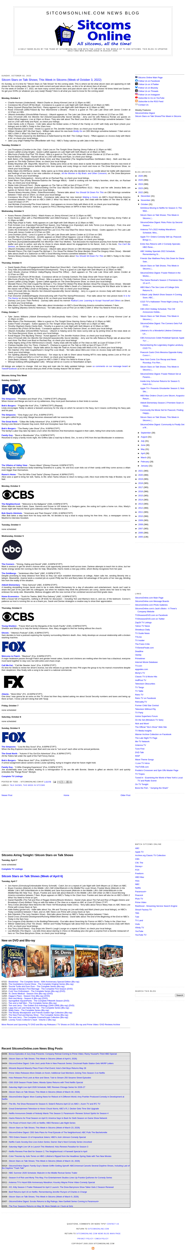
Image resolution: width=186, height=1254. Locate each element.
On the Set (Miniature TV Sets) (149, 720)
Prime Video (140, 902)
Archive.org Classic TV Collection (150, 855)
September (146, 433)
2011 (141, 512)
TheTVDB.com (142, 767)
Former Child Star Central (147, 705)
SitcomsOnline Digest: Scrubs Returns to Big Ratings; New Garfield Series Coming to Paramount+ (54, 1201)
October (145, 204)
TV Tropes (140, 774)
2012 (141, 508)
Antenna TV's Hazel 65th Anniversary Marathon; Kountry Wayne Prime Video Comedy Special (52, 1182)
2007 (141, 528)
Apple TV (139, 852)
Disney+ (139, 866)
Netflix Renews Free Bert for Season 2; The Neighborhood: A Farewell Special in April (48, 1151)
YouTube (139, 931)
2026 (141, 176)
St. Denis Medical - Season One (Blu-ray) (27, 993)
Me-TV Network (142, 741)
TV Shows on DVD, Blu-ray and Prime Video (77, 1024)
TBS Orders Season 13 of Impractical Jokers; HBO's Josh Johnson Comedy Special (47, 1137)
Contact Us (141, 105)
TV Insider (140, 640)
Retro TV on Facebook (145, 698)
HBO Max (139, 877)
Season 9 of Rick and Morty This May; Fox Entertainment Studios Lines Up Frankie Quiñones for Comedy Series (60, 1177)
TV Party (139, 712)
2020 (141, 475)
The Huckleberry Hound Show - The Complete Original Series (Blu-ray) (41, 984)
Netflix (138, 888)
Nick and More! (142, 723)
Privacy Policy (85, 1239)
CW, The (139, 862)
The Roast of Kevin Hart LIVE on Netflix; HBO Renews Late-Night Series (42, 1123)
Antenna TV (140, 745)
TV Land (139, 920)
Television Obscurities (145, 684)
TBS (137, 913)
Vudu (137, 924)
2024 (141, 184)
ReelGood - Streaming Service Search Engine (156, 906)
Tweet (4, 368)
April (143, 453)
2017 (141, 487)
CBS (137, 859)
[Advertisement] (93, 65)
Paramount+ (140, 891)
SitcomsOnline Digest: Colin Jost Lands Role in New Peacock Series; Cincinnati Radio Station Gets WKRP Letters (61, 1063)
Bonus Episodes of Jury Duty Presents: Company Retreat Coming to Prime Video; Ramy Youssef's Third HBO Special (63, 1054)
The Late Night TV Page (146, 738)
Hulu (137, 881)
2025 (141, 180)
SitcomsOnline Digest (145, 113)
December (146, 196)
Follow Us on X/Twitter (148, 84)
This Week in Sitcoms (34, 785)
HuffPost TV (140, 680)
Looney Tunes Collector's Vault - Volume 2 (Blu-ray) (32, 1020)
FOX (137, 870)
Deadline (139, 651)
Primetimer (140, 658)
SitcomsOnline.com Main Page (149, 598)
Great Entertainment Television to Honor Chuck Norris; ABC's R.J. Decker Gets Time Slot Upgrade (54, 1108)
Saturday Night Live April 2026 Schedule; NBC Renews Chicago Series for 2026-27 (47, 1087)
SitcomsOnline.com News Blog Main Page (98, 1233)
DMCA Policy (102, 1239)
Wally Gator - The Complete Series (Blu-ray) (29, 1010)
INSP (137, 756)
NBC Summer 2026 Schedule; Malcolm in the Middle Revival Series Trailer (43, 1173)
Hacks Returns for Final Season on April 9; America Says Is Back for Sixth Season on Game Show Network (58, 1118)
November (146, 200)
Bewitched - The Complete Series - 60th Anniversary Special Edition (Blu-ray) (44, 981)
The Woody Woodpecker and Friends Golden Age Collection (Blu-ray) (40, 1012)
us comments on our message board (110, 366)
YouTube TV (140, 935)
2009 (141, 520)
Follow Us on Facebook (149, 81)
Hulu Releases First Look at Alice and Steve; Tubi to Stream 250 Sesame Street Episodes (50, 1077)
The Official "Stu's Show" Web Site (151, 727)
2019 (141, 479)
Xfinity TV (139, 927)
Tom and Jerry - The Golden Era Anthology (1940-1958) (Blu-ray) (38, 1005)
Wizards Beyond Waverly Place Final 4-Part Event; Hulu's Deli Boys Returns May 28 (47, 1068)
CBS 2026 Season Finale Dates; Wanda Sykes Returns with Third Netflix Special (46, 1082)
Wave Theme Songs (144, 759)
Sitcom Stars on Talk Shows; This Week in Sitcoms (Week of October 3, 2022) (51, 79)
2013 (141, 504)
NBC (137, 884)
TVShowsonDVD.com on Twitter (150, 619)
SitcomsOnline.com (98, 1229)
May (143, 449)
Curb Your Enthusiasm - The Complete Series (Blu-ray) (34, 991)
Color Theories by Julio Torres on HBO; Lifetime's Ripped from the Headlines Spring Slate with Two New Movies (60, 1156)
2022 (141, 192)
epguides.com (141, 669)
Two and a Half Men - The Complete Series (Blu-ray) (33, 1003)
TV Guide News (142, 633)
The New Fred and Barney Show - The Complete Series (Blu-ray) (38, 1015)
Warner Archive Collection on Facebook (153, 734)
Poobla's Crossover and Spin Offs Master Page (156, 770)
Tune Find (139, 749)
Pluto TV (139, 899)
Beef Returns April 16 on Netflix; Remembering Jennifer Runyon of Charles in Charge (48, 1192)
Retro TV (139, 694)
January (145, 466)
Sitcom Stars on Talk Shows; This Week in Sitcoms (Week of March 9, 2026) (44, 1196)
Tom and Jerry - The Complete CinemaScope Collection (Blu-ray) (38, 1017)
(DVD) (62, 991)
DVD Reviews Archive (110, 1024)
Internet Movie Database (146, 662)
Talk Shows (16, 785)
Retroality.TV (141, 702)
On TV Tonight (141, 784)
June (143, 445)
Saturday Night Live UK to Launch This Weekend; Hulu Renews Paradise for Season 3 (48, 1146)
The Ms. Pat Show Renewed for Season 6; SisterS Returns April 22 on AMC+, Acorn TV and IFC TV (54, 1104)
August (144, 437)
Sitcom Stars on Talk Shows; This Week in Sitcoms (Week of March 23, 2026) (44, 1127)
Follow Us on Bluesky (148, 88)
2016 (141, 491)
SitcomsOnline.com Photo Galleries (151, 605)
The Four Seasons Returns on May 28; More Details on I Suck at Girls (41, 1206)
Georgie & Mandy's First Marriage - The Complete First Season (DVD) (41, 989)
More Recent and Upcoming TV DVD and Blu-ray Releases (29, 1024)
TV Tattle (139, 691)
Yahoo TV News (142, 626)
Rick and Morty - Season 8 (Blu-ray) (25, 998)
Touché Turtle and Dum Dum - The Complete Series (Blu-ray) (37, 986)
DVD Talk (139, 752)
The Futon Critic (142, 644)
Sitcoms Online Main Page (149, 77)
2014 (141, 499)
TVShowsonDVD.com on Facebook (151, 615)
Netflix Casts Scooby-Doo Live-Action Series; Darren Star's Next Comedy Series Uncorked (50, 1142)
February (145, 461)
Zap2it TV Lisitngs (143, 622)
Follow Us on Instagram (149, 94)
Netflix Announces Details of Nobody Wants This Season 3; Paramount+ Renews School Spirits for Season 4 (58, 1113)
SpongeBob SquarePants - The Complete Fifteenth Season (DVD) (39, 1001)
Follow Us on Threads (148, 91)
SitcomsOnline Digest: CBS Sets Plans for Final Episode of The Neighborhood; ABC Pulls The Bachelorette (58, 1132)
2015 (141, 495)
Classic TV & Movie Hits (146, 676)
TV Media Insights (143, 730)
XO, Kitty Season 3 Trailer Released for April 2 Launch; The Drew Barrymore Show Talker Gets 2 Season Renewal (61, 1187)
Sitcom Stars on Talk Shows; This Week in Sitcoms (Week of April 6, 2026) (43, 1058)
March (144, 457)
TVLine (138, 637)
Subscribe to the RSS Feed (150, 101)
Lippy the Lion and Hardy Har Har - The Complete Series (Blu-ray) (39, 1008)
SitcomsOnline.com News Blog (93, 13)
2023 (141, 188)
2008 (141, 524)
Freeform (139, 873)
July (143, 441)
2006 (141, 532)
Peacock (139, 895)
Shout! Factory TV (143, 909)
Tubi (137, 917)
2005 (141, 537)
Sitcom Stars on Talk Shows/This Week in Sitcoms (158, 116)
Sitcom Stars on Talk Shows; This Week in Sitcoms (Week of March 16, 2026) (44, 1161)
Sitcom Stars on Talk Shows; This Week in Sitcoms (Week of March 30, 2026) (44, 1092)
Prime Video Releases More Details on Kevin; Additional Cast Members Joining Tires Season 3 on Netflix (57, 1073)
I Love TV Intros (142, 763)
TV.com (138, 666)
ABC (137, 848)
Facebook (12, 368)
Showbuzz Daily (142, 629)
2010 (141, 516)
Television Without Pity (145, 709)
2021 (141, 471)
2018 (141, 483)
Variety (138, 655)
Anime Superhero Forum (146, 716)
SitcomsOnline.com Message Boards (152, 601)
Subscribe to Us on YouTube (151, 98)
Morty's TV (140, 673)
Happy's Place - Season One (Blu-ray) (26, 996)
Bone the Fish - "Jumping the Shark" (151, 788)
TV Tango (139, 687)
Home (66, 795)
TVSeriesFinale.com (144, 648)
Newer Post (7, 795)
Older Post (125, 795)
